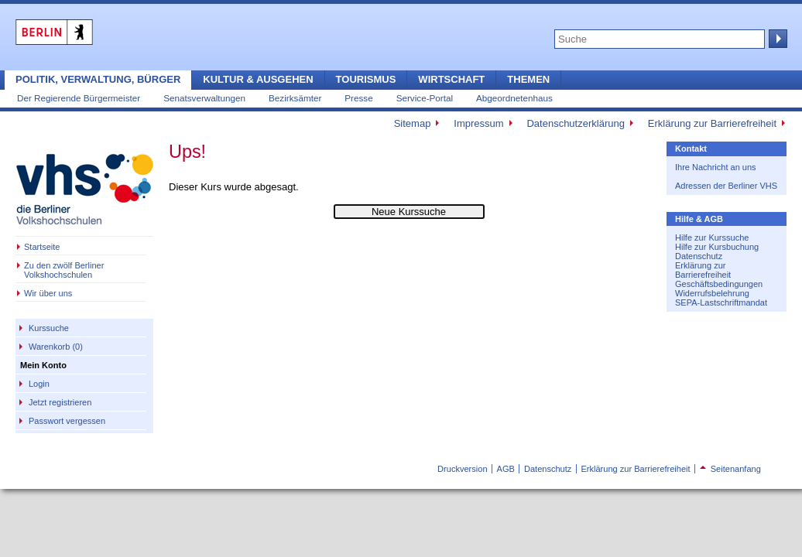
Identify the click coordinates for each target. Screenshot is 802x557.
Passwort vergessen (67, 420)
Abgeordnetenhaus (514, 98)
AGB (506, 468)
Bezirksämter (295, 98)
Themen (528, 79)
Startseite (42, 246)
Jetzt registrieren (60, 402)
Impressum (478, 123)
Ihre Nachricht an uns (715, 167)
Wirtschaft (451, 79)
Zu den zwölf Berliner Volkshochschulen (64, 270)
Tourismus (366, 79)
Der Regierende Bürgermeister (78, 98)
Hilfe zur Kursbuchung (717, 246)
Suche (776, 38)
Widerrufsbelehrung (712, 293)
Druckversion (462, 468)
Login (39, 383)
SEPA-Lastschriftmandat (721, 302)
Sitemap (412, 123)
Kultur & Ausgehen (258, 79)
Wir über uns (48, 293)
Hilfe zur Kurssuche (712, 237)
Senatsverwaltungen (204, 98)
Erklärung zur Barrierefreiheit (712, 123)
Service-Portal (424, 98)
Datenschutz (698, 256)
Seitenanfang (730, 468)
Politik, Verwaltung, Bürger (97, 79)
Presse (358, 98)
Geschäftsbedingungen (719, 284)
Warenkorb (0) (56, 346)
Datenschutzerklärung (575, 123)
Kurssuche (49, 328)
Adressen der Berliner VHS (726, 185)
